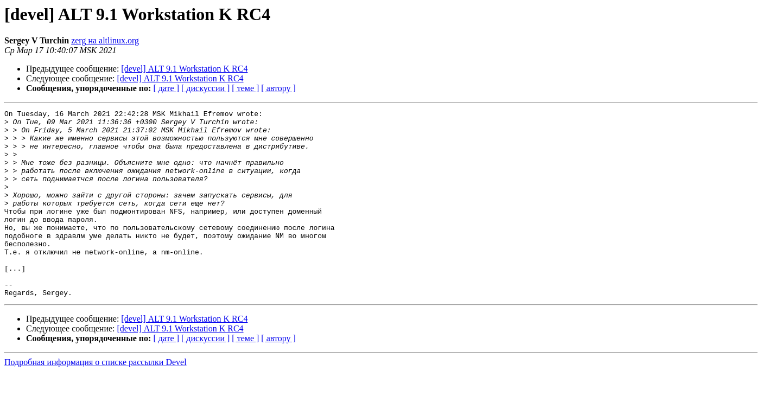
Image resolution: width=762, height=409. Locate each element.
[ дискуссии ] (205, 88)
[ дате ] (166, 88)
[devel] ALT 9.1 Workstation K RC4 (184, 68)
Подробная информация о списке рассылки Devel (95, 399)
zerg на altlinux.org (105, 40)
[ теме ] (245, 88)
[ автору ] (278, 88)
